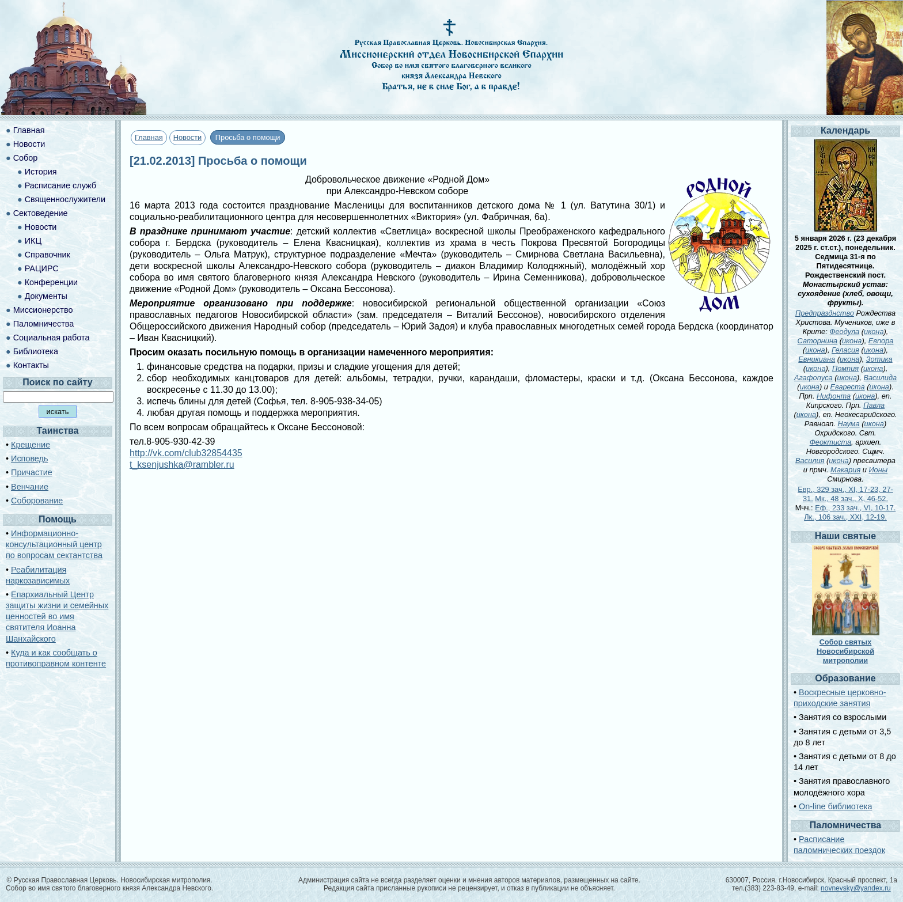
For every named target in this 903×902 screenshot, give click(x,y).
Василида (880, 377)
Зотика (879, 359)
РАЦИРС (42, 268)
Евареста (847, 386)
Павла (874, 405)
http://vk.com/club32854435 (186, 453)
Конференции (51, 282)
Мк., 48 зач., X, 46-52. (851, 498)
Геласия (845, 350)
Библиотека (35, 351)
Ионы (877, 469)
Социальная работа (51, 337)
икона (873, 331)
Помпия (845, 368)
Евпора (881, 340)
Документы (46, 296)
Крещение (30, 444)
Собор (25, 157)
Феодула (844, 331)
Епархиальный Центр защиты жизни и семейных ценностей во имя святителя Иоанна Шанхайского (57, 616)
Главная (149, 137)
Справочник (47, 254)
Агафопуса (813, 377)
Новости (187, 137)
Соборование (37, 500)
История (41, 171)
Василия (809, 460)
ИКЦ (33, 240)
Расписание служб (60, 185)
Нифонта (834, 396)
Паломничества (43, 323)
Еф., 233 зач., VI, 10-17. (855, 507)
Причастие (31, 472)
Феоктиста (830, 442)
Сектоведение (40, 213)
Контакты (31, 365)
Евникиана (816, 359)
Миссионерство (43, 309)
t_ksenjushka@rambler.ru (182, 464)
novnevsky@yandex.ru (856, 888)
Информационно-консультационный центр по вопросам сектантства (54, 544)
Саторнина (818, 340)
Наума (848, 423)
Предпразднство (824, 313)
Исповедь (29, 458)
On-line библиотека (835, 806)
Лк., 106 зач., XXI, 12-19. (845, 517)
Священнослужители (65, 199)
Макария (845, 469)
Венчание (29, 486)
